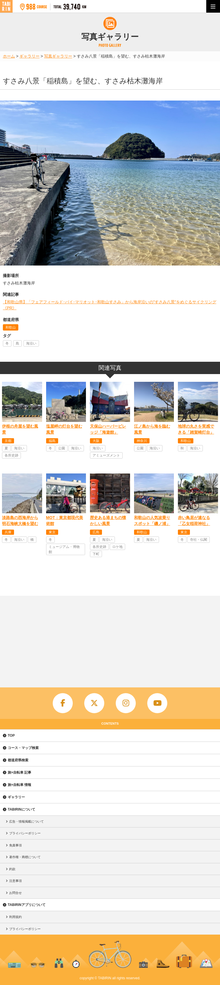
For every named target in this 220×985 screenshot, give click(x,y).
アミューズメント (106, 455)
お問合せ (15, 892)
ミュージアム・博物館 (64, 549)
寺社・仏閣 (198, 540)
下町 (96, 554)
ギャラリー (16, 797)
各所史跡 (11, 455)
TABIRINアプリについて (27, 905)
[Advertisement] (110, 639)
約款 (12, 869)
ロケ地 (117, 547)
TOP (11, 736)
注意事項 (15, 880)
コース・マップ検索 (23, 748)
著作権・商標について (25, 857)
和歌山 (10, 327)
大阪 (96, 441)
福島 (52, 441)
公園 (61, 448)
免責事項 (15, 845)
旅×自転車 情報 (19, 785)
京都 (8, 441)
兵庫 (8, 532)
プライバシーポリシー (25, 833)
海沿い (31, 343)
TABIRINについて (21, 809)
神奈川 (142, 441)
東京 (52, 532)
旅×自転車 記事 (19, 772)
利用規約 (15, 917)
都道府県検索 (18, 760)
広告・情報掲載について (26, 821)
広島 (96, 532)
